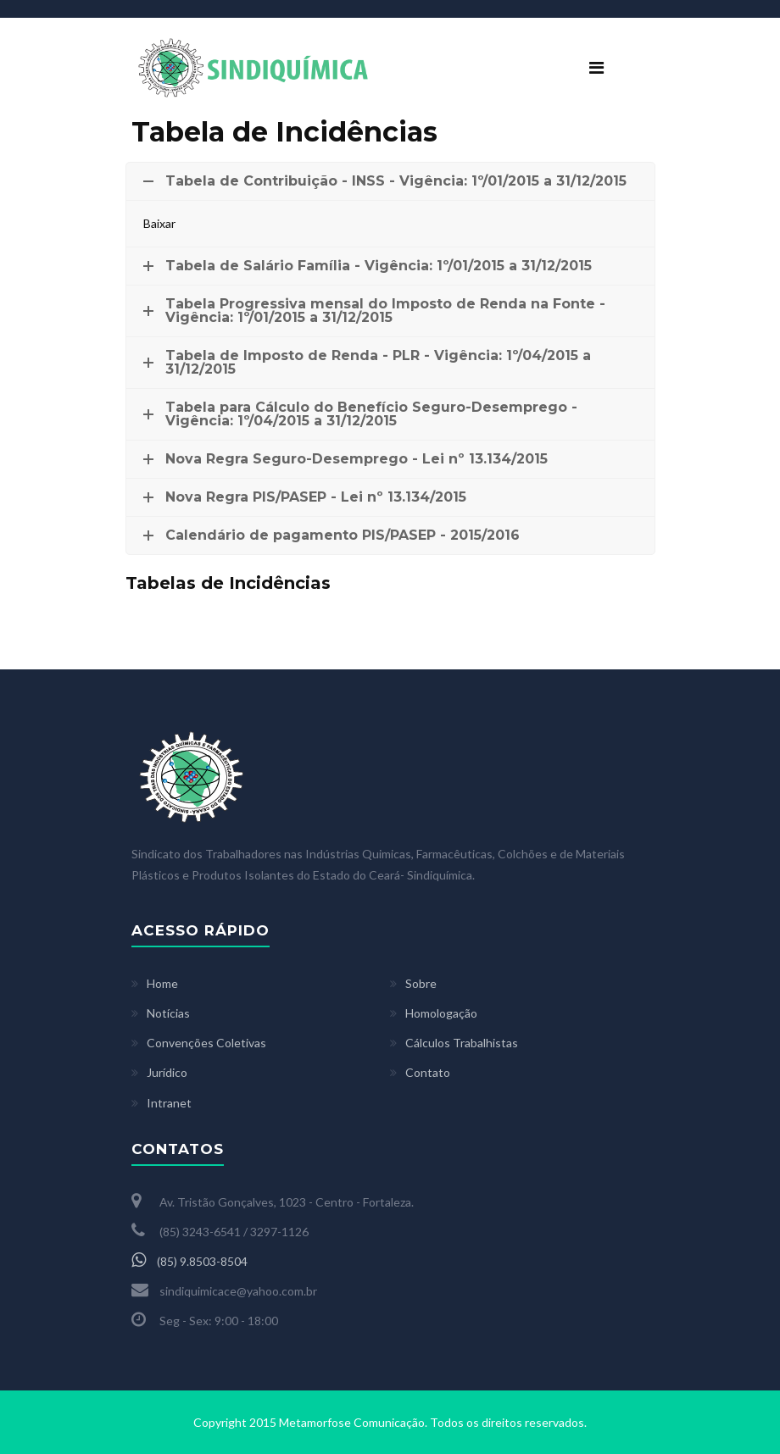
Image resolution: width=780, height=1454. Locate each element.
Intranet (169, 1103)
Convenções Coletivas (206, 1042)
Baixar (159, 223)
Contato (427, 1072)
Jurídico (167, 1072)
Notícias (168, 1013)
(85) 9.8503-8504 (189, 1261)
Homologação (441, 1013)
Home (162, 983)
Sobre (421, 983)
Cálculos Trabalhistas (461, 1042)
